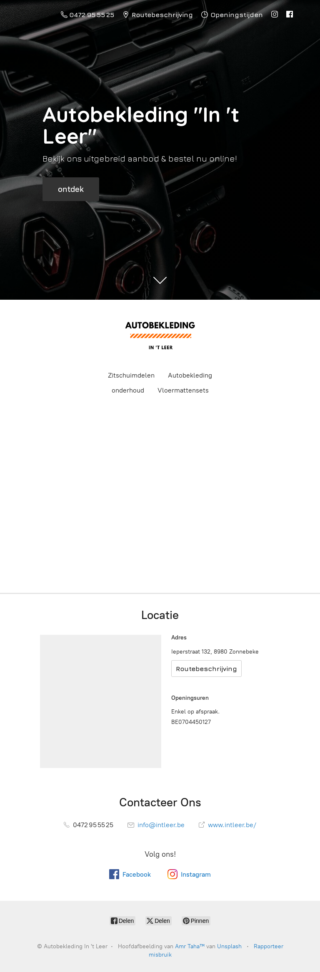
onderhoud (128, 390)
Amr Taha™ (190, 946)
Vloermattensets (183, 390)
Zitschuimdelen (131, 375)
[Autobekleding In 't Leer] (160, 334)
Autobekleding (190, 375)
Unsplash (229, 946)
